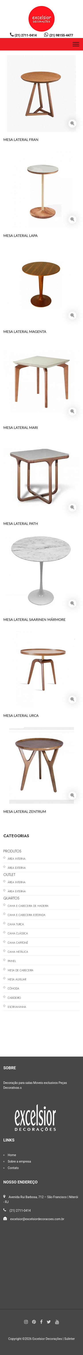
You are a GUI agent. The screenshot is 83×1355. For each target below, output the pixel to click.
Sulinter (69, 1339)
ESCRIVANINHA (17, 1007)
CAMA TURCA (16, 924)
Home (12, 1155)
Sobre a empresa (19, 1161)
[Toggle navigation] (76, 44)
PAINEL (12, 961)
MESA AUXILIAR (17, 979)
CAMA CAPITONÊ (18, 943)
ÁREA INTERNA (16, 859)
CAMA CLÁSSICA (18, 933)
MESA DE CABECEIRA (20, 970)
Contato (13, 1168)
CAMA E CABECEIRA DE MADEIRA (28, 906)
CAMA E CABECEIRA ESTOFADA (26, 915)
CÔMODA (13, 989)
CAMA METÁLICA (18, 952)
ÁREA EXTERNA (17, 868)
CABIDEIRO (14, 998)
